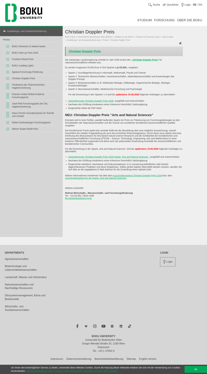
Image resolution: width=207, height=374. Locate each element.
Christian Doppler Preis (23, 78)
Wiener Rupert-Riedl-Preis (25, 129)
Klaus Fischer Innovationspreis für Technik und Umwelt (33, 114)
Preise (6, 39)
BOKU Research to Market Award (28, 46)
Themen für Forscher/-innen (148, 37)
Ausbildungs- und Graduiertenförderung (26, 31)
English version (148, 359)
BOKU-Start (70, 37)
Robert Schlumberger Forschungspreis (31, 122)
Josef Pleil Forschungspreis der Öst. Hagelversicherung (30, 105)
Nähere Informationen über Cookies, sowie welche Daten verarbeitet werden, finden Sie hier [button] (72, 371)
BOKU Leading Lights (23, 65)
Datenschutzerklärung (78, 359)
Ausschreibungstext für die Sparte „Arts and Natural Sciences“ (96, 178)
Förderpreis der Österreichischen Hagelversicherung (28, 86)
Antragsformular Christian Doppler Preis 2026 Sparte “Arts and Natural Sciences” (108, 157)
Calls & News (167, 37)
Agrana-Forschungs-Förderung (27, 72)
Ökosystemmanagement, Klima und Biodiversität (25, 297)
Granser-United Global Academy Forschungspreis (28, 95)
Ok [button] (196, 369)
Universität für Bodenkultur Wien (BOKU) (95, 37)
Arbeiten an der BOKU (123, 37)
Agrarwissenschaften (17, 259)
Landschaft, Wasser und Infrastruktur (26, 277)
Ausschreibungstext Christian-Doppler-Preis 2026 (137, 175)
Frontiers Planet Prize (23, 59)
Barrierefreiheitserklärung (109, 359)
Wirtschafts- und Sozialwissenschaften (17, 308)
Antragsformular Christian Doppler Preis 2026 (90, 101)
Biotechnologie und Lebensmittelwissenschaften (21, 268)
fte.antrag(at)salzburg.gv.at (78, 198)
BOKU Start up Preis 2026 (25, 52)
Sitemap (131, 359)
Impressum (56, 359)
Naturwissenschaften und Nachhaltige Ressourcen (19, 286)
